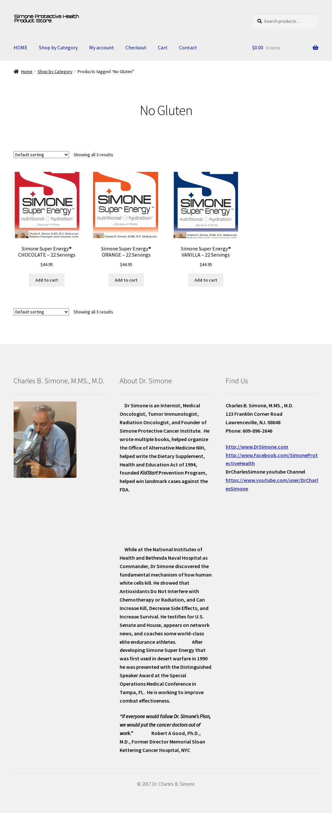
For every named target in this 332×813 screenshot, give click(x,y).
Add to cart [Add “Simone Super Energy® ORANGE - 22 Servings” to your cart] (126, 280)
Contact (188, 47)
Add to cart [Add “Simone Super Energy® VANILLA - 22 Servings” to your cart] (206, 280)
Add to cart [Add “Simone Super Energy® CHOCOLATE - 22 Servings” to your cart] (46, 280)
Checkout (136, 47)
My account (101, 47)
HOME (21, 47)
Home (26, 71)
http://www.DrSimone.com (257, 446)
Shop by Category (58, 47)
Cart (163, 47)
